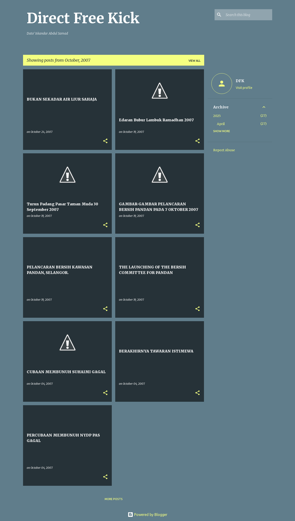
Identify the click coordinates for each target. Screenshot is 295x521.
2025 (217, 116)
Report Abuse (224, 150)
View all (195, 60)
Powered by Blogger (147, 514)
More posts (114, 499)
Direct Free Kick (83, 18)
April (221, 124)
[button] (105, 141)
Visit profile (244, 88)
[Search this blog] (248, 14)
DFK (240, 81)
